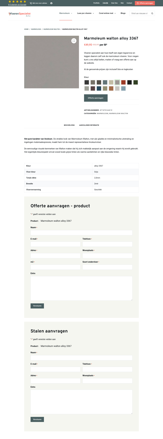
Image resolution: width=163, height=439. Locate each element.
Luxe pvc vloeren (86, 13)
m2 (33, 262)
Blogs (123, 13)
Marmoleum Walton (118, 113)
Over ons (114, 3)
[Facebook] (51, 3)
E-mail (34, 239)
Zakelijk (105, 3)
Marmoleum (66, 13)
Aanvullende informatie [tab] (89, 125)
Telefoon (87, 239)
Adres (34, 250)
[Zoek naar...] (139, 13)
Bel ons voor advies (38, 3)
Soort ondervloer (91, 262)
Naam (34, 227)
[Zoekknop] (152, 13)
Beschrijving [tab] (69, 125)
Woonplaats (88, 250)
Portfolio (96, 3)
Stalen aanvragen (120, 98)
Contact (129, 3)
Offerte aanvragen (145, 3)
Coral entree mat (108, 13)
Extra (33, 273)
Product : (35, 221)
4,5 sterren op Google (17, 5)
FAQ (122, 3)
